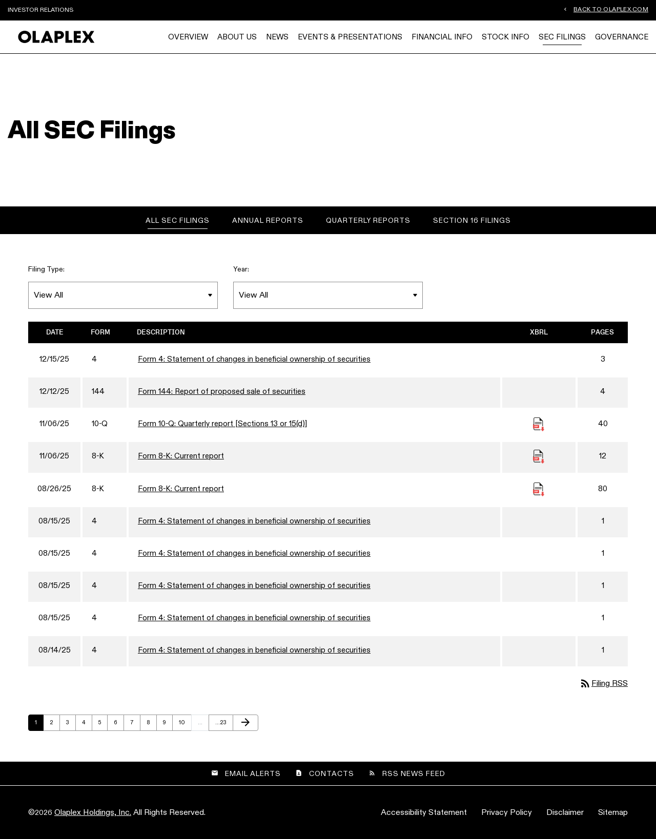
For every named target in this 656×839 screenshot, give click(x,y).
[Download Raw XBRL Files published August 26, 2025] (538, 488)
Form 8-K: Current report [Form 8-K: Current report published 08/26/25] (181, 488)
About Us (237, 36)
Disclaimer (565, 812)
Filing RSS (603, 683)
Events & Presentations (350, 36)
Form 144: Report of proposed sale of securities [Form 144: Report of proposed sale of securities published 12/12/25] (221, 391)
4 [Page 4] (86, 724)
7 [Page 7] (135, 724)
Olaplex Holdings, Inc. (92, 812)
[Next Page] (245, 723)
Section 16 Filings (472, 220)
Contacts (331, 773)
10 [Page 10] (184, 724)
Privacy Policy (506, 812)
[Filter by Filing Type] (123, 295)
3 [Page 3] (71, 724)
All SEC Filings (178, 220)
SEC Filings (562, 36)
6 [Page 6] (118, 724)
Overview (188, 36)
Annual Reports (267, 220)
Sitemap (613, 812)
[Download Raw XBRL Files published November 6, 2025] (538, 423)
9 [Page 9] (167, 724)
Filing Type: (46, 269)
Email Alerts (253, 773)
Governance (621, 36)
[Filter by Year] (328, 295)
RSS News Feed (413, 773)
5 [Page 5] (103, 724)
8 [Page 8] (151, 724)
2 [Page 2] (54, 724)
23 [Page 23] (221, 724)
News (277, 36)
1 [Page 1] (39, 724)
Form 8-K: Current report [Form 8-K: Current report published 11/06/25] (181, 455)
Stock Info (505, 36)
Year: (241, 269)
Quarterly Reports (368, 220)
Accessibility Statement (424, 812)
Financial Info (442, 36)
